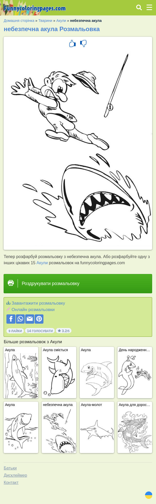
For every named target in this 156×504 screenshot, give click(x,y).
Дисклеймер (15, 475)
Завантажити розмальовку (38, 303)
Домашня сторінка (19, 21)
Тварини (45, 21)
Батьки (10, 468)
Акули (61, 21)
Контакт (11, 482)
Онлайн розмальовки (33, 309)
